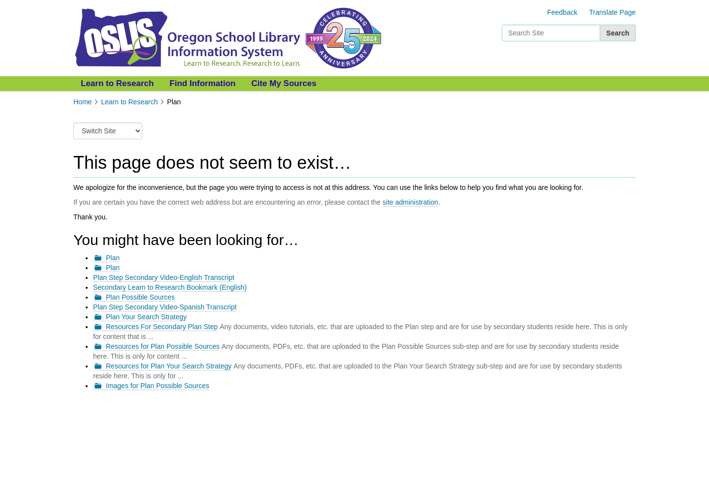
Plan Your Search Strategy (146, 317)
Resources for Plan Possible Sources (163, 346)
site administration (410, 202)
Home (82, 102)
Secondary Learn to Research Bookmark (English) (170, 287)
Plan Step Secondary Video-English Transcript (163, 277)
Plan (113, 258)
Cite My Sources (283, 83)
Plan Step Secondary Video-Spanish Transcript (165, 307)
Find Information (202, 83)
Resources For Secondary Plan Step (162, 327)
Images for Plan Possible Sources (157, 386)
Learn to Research (117, 83)
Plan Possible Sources (140, 297)
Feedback (562, 12)
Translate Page (612, 12)
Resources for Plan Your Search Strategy (168, 366)
